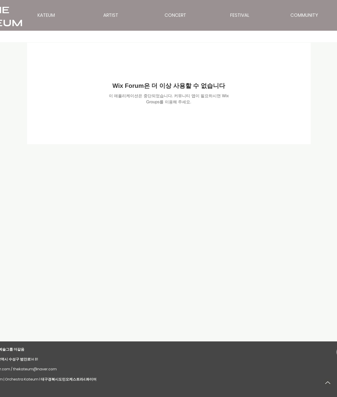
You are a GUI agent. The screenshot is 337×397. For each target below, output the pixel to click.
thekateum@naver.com (35, 369)
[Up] (328, 382)
